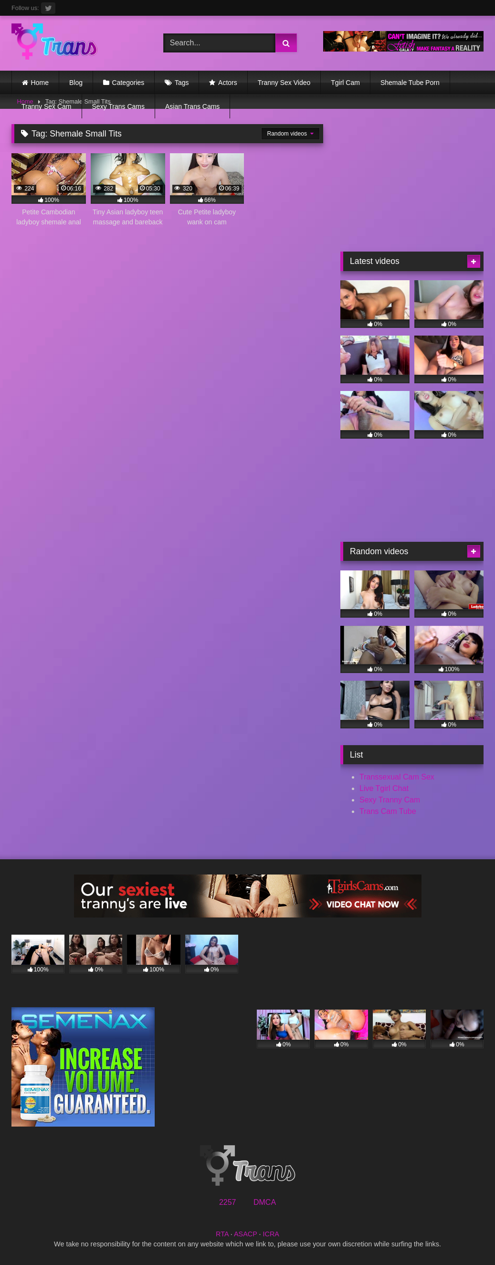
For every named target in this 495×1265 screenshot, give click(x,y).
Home (40, 82)
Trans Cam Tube (387, 811)
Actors (227, 82)
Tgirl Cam (345, 82)
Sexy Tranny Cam (389, 800)
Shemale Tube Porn (410, 82)
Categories (128, 82)
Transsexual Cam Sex (396, 777)
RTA (222, 1234)
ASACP (245, 1234)
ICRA (271, 1234)
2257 (227, 1202)
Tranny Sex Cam (46, 106)
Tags (182, 82)
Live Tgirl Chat (384, 788)
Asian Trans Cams (192, 106)
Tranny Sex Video (284, 82)
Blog (76, 82)
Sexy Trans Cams (118, 106)
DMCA (264, 1202)
